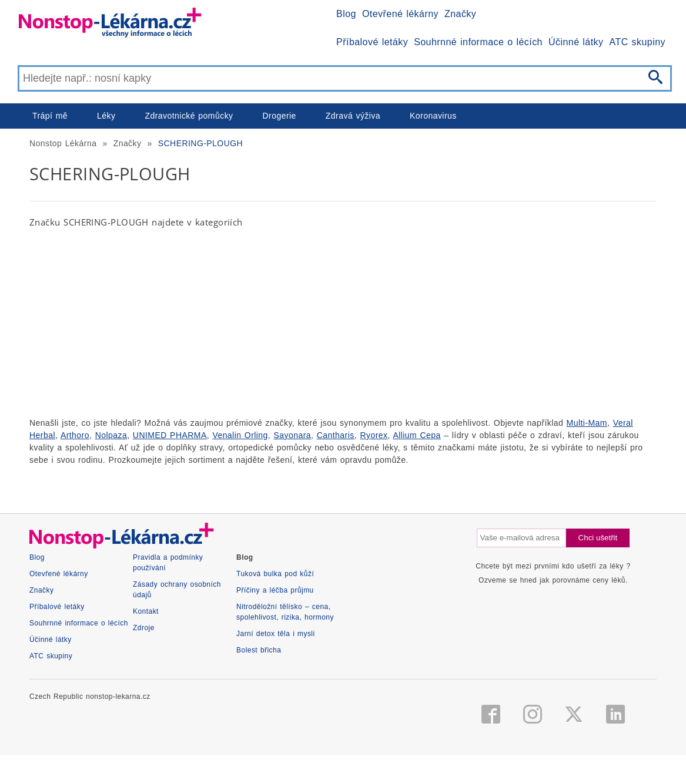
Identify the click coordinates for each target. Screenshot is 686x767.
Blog (346, 14)
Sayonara (293, 435)
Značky (460, 14)
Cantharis (335, 435)
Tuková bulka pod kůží (275, 574)
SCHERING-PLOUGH (200, 143)
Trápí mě (50, 115)
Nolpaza (111, 435)
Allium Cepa (416, 435)
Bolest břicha (258, 650)
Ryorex (373, 435)
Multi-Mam (587, 423)
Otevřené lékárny (400, 14)
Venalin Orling (239, 435)
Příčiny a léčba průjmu (275, 590)
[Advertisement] (343, 322)
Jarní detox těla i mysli (275, 634)
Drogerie (279, 115)
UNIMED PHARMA (170, 435)
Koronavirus (433, 115)
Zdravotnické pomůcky (189, 115)
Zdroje (144, 628)
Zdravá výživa (353, 115)
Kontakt (146, 611)
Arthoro (75, 435)
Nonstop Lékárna (62, 143)
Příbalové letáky (372, 42)
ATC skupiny (637, 42)
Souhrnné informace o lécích (478, 42)
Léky (106, 115)
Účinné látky (576, 42)
